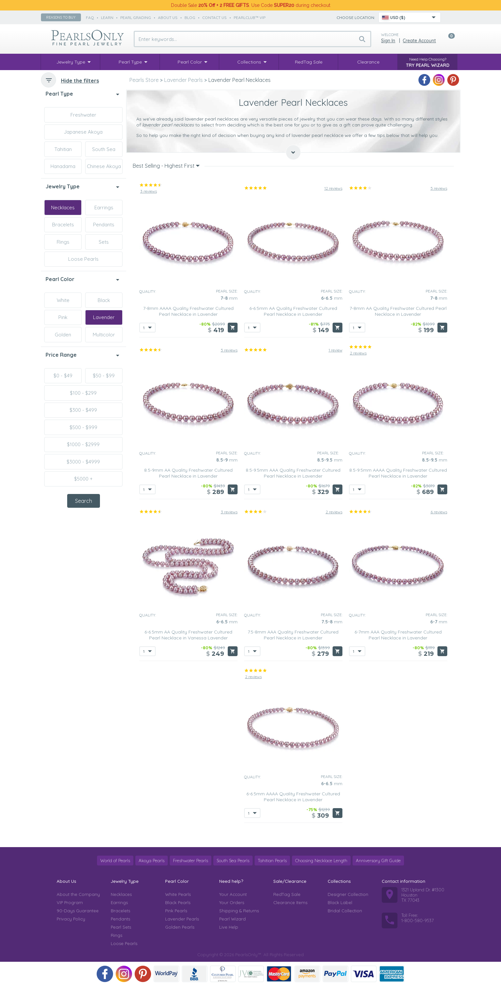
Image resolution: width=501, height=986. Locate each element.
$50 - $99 (104, 375)
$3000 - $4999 (83, 462)
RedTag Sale (286, 894)
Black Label (340, 902)
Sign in (388, 41)
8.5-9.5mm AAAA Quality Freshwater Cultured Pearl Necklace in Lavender (398, 473)
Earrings (103, 207)
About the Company (78, 894)
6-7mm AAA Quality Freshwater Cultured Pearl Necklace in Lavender (398, 635)
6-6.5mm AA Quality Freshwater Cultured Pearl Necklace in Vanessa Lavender (188, 635)
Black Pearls (177, 902)
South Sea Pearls (233, 860)
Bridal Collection (345, 910)
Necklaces (63, 207)
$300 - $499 (83, 410)
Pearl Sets (121, 927)
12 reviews (333, 188)
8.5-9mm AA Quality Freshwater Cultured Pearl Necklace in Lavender (188, 473)
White (63, 300)
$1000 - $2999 (83, 444)
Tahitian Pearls (272, 860)
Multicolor (104, 335)
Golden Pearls (179, 927)
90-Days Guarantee (78, 910)
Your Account (233, 894)
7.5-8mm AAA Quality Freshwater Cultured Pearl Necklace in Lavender (293, 635)
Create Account (419, 41)
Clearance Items (290, 902)
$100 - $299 (83, 393)
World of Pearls (115, 860)
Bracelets (63, 224)
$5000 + (83, 479)
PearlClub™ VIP (249, 17)
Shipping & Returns (239, 910)
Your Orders (231, 902)
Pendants (103, 224)
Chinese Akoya (104, 166)
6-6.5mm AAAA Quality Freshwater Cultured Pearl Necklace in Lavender (293, 797)
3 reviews (148, 191)
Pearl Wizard (232, 918)
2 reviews (358, 353)
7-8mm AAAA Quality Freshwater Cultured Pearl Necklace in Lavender (188, 311)
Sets (104, 242)
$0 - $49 (62, 375)
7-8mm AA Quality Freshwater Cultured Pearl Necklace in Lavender (398, 311)
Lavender (104, 317)
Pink (62, 317)
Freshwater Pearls (190, 860)
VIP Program (70, 902)
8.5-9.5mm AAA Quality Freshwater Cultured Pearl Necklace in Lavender (293, 473)
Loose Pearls (83, 259)
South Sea (103, 149)
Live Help (228, 927)
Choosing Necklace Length (321, 860)
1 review (335, 350)
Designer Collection (348, 894)
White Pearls (178, 894)
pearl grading (135, 17)
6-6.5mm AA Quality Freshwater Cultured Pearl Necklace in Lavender (293, 311)
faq (90, 17)
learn (107, 17)
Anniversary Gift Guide (378, 860)
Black (104, 300)
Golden (63, 335)
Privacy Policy (71, 918)
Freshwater (83, 115)
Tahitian (63, 149)
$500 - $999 (83, 427)
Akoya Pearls (151, 860)
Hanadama (62, 166)
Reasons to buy (61, 17)
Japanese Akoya (83, 132)
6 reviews (439, 511)
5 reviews (439, 188)
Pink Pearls (176, 910)
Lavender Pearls (182, 918)
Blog (189, 17)
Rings (63, 242)
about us (168, 17)
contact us (214, 17)
